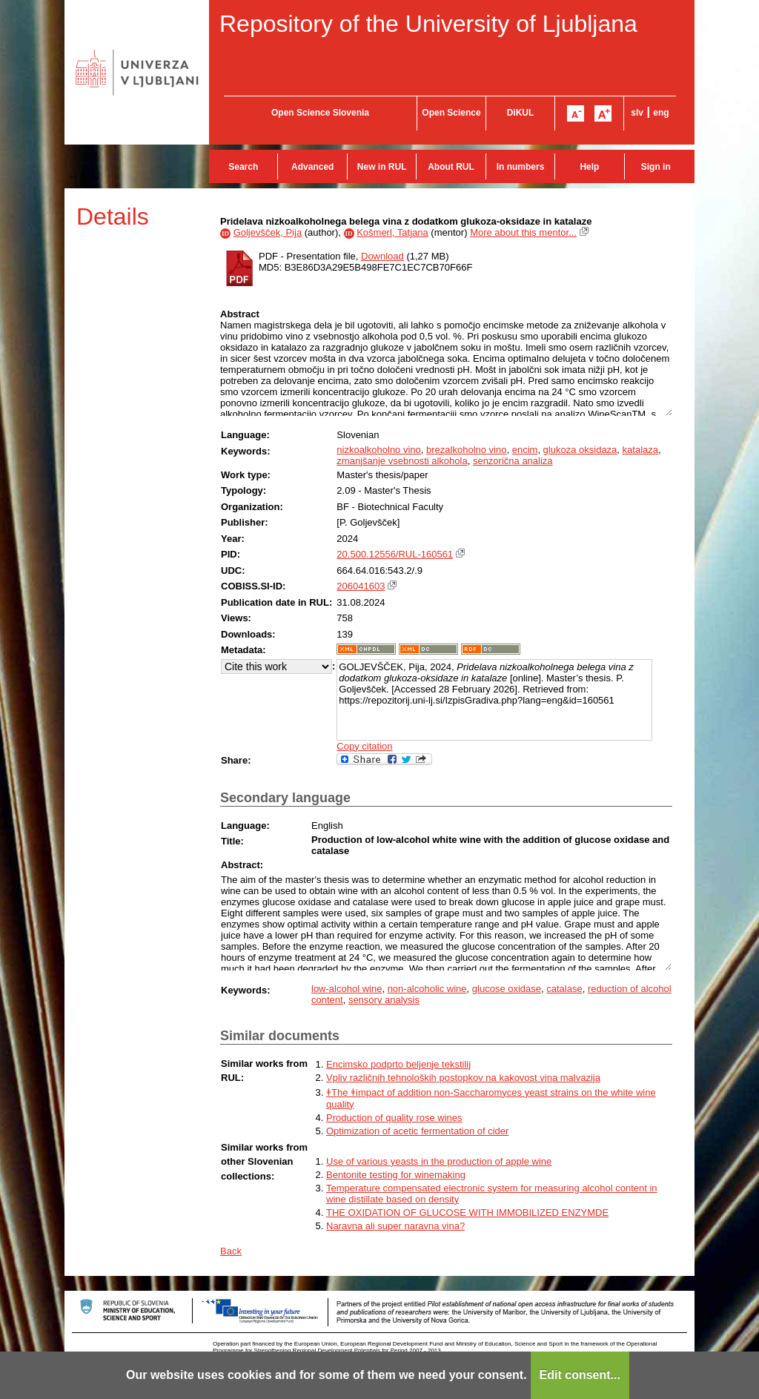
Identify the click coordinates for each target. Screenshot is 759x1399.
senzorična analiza (513, 460)
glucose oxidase (506, 988)
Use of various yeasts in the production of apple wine (438, 1161)
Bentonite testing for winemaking (395, 1174)
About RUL (451, 167)
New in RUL (382, 167)
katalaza (640, 449)
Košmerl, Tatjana (392, 232)
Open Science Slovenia (320, 113)
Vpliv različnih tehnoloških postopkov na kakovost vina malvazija (463, 1077)
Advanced (312, 167)
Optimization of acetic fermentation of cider (417, 1131)
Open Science (451, 113)
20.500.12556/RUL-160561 (395, 554)
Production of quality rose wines (394, 1117)
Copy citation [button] (364, 746)
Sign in (656, 167)
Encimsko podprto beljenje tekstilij (398, 1064)
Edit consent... (580, 1375)
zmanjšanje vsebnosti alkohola (402, 460)
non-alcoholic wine (427, 988)
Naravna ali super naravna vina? (395, 1225)
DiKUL (520, 113)
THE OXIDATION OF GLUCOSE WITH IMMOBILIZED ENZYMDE (467, 1212)
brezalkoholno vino (466, 449)
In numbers (521, 167)
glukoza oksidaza (580, 449)
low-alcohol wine (346, 988)
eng (661, 113)
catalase (564, 988)
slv (637, 113)
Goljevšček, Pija (267, 232)
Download (382, 256)
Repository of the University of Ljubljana (428, 23)
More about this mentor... (523, 232)
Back (231, 1251)
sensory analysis (384, 999)
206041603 (361, 586)
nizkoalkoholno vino (378, 449)
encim (525, 449)
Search (243, 167)
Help (589, 167)
